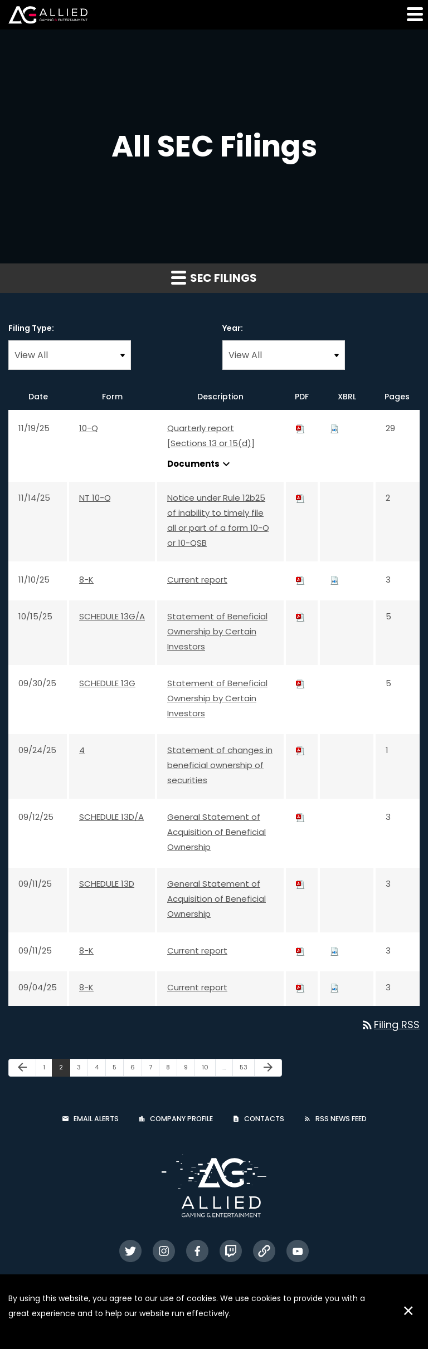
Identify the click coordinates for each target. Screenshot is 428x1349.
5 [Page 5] (118, 1069)
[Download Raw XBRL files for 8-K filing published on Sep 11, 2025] (334, 950)
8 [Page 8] (171, 1069)
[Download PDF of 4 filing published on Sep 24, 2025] (300, 750)
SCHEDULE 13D (106, 883)
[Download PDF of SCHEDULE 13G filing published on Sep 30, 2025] (300, 683)
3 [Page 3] (82, 1069)
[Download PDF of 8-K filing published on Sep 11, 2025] (300, 950)
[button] (414, 14)
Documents (200, 464)
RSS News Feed (341, 1118)
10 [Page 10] (208, 1069)
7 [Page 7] (153, 1069)
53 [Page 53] (247, 1069)
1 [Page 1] (47, 1069)
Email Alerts (96, 1118)
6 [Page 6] (136, 1069)
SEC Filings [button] (214, 278)
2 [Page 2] (64, 1069)
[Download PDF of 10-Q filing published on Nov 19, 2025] (300, 428)
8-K (86, 579)
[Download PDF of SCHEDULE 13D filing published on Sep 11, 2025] (300, 883)
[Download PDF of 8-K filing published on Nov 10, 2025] (300, 579)
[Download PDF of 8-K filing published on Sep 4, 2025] (300, 987)
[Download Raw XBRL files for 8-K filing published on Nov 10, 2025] (334, 579)
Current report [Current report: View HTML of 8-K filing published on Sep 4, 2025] (197, 987)
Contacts (264, 1118)
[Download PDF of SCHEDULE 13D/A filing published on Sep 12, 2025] (300, 817)
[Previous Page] (22, 1068)
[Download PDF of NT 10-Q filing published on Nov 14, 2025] (300, 498)
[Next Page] (268, 1068)
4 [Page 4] (100, 1069)
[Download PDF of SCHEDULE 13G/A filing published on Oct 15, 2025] (300, 616)
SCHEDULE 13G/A (112, 616)
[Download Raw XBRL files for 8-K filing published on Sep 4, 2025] (334, 987)
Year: (232, 328)
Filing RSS (390, 1025)
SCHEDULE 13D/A (111, 817)
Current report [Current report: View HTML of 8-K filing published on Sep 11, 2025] (197, 950)
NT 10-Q (95, 498)
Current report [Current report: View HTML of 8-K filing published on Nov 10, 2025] (197, 579)
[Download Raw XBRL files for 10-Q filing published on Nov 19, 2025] (334, 428)
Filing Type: (31, 328)
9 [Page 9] (189, 1069)
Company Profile (181, 1118)
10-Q (88, 428)
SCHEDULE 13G (107, 683)
